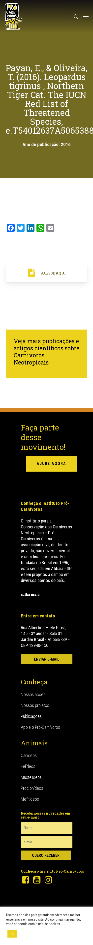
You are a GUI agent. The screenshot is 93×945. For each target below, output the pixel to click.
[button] (86, 16)
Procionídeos (32, 788)
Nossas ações (33, 694)
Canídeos (29, 755)
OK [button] (12, 934)
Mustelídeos (31, 777)
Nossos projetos (35, 705)
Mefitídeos (30, 799)
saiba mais (30, 594)
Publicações (31, 716)
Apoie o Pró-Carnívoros (40, 727)
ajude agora (51, 463)
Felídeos (28, 766)
